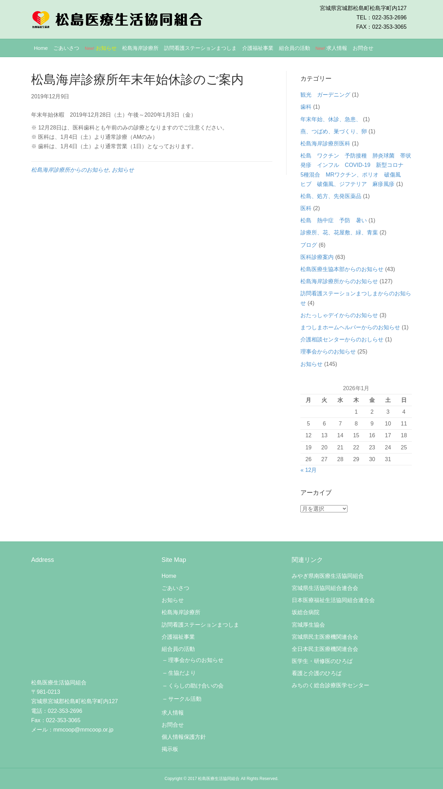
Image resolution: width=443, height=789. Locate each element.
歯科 (305, 107)
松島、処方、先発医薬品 (330, 196)
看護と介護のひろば (317, 673)
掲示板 (170, 749)
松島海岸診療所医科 (325, 143)
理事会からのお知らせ (328, 352)
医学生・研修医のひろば (322, 661)
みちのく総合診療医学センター (330, 685)
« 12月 (308, 470)
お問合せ (363, 48)
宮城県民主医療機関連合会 (325, 637)
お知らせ (101, 48)
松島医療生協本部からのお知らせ (341, 269)
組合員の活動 (294, 48)
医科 (305, 208)
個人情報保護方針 (184, 737)
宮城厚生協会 (308, 625)
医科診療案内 (317, 257)
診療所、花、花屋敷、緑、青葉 (339, 232)
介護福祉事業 (257, 48)
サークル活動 (184, 699)
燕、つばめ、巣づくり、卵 (333, 131)
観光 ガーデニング (325, 95)
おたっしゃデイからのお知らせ (339, 315)
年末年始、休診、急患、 (330, 119)
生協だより (182, 673)
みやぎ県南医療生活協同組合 (328, 576)
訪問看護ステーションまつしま (200, 48)
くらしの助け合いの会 (196, 686)
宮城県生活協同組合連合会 (325, 588)
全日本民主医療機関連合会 (325, 649)
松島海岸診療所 (140, 48)
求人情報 (331, 48)
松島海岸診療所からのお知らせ (70, 170)
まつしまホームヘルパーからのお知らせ (350, 327)
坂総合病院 (305, 612)
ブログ (308, 245)
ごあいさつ (66, 48)
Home (41, 48)
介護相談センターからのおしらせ (341, 339)
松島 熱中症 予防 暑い (333, 220)
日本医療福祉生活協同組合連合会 (333, 600)
